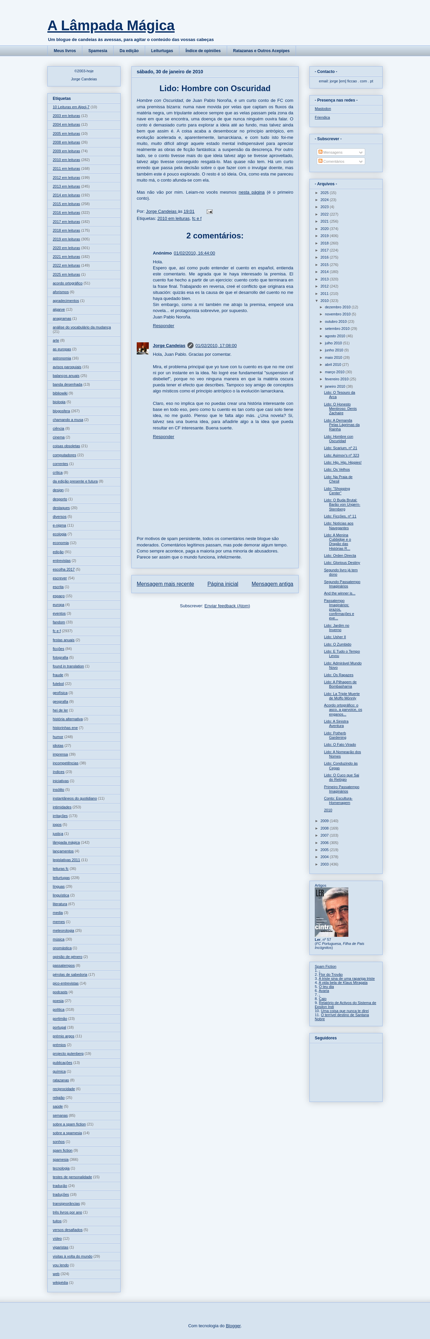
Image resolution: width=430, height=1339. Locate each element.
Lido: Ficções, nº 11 (340, 516)
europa (58, 605)
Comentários (331, 161)
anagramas (62, 318)
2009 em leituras (66, 151)
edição (58, 552)
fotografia (60, 657)
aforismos (61, 292)
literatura (60, 904)
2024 (325, 200)
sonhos (58, 1142)
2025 (325, 193)
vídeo (57, 1238)
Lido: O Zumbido (337, 644)
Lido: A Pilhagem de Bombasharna (340, 684)
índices (58, 772)
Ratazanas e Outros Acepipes (261, 50)
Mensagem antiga (272, 584)
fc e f (197, 218)
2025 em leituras (66, 274)
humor (58, 737)
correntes (60, 464)
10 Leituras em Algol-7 (71, 107)
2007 (325, 835)
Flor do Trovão (331, 974)
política (58, 1009)
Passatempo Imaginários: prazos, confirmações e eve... (339, 609)
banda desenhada (67, 384)
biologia (59, 402)
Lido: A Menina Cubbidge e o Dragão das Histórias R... (337, 541)
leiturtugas (61, 878)
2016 (325, 257)
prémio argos (63, 1036)
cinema (58, 437)
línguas (58, 886)
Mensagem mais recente (165, 584)
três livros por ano (67, 1212)
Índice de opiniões (203, 50)
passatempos (64, 965)
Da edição (129, 50)
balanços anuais (66, 376)
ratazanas (61, 1080)
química (59, 1071)
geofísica (60, 693)
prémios (59, 1045)
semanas (60, 1115)
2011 (325, 294)
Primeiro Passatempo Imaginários (341, 789)
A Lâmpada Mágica (111, 25)
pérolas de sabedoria (70, 974)
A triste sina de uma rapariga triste (347, 979)
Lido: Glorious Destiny (342, 563)
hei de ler (60, 710)
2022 (325, 214)
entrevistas (62, 561)
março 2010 (335, 372)
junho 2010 (334, 350)
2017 (325, 250)
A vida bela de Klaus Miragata (343, 983)
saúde (58, 1106)
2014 (325, 272)
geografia (60, 701)
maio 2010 (334, 357)
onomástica (62, 948)
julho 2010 (334, 343)
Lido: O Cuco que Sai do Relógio (341, 777)
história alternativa (68, 719)
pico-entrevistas (66, 983)
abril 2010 (333, 364)
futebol (58, 684)
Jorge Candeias (169, 345)
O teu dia (326, 987)
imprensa (60, 754)
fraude (58, 675)
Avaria (324, 991)
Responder (163, 325)
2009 (325, 821)
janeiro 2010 (335, 386)
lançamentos (63, 851)
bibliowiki (60, 393)
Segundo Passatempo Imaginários (342, 584)
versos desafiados (68, 1230)
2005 (325, 850)
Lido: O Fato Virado (340, 744)
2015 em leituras (66, 204)
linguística (61, 895)
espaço (58, 596)
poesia (58, 1001)
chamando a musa (68, 420)
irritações (60, 816)
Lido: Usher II (335, 637)
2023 (325, 207)
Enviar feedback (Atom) (227, 605)
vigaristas (60, 1247)
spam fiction (63, 1150)
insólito (58, 790)
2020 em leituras (66, 248)
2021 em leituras (66, 257)
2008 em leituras (66, 142)
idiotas (58, 745)
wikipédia (60, 1282)
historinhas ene (65, 728)
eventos (59, 613)
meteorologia (63, 930)
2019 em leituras (66, 239)
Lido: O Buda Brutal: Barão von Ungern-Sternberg (342, 504)
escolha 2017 (64, 569)
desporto (60, 499)
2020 (325, 229)
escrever (60, 578)
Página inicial (222, 584)
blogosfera (61, 411)
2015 (325, 265)
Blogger (233, 1325)
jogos (57, 824)
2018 (325, 243)
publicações (62, 1063)
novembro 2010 (338, 314)
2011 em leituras (66, 168)
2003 (325, 864)
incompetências (65, 763)
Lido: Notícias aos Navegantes (338, 525)
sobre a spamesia (67, 1133)
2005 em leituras (66, 133)
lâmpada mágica (66, 842)
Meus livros (65, 50)
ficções (58, 649)
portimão (60, 1019)
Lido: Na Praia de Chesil (338, 479)
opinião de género (67, 957)
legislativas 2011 (66, 860)
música (58, 939)
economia (61, 543)
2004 (325, 857)
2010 (325, 301)
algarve (59, 309)
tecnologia (61, 1168)
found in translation (68, 666)
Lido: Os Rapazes (338, 675)
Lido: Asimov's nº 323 (341, 455)
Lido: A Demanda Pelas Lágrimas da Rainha (341, 424)
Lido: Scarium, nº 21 (340, 448)
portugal (59, 1027)
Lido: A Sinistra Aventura (336, 723)
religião (58, 1098)
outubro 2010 (336, 321)
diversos (60, 516)
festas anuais (64, 640)
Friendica (322, 117)
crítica (57, 472)
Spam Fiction (325, 966)
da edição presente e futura (75, 481)
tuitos (57, 1221)
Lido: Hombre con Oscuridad (338, 438)
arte (56, 340)
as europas (62, 349)
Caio (323, 999)
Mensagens (330, 152)
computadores (64, 455)
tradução (60, 1186)
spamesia (61, 1159)
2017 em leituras (66, 222)
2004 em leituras (66, 124)
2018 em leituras (66, 230)
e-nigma (59, 525)
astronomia (62, 358)
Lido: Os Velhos (337, 469)
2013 (325, 279)
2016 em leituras (66, 213)
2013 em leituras (66, 186)
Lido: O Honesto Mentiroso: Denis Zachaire (340, 408)
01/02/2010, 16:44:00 (194, 253)
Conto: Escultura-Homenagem (338, 800)
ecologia (60, 534)
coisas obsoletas (66, 446)
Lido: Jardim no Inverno (336, 627)
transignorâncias (66, 1203)
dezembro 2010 (338, 307)
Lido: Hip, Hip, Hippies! (342, 462)
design (58, 490)
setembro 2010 (337, 329)
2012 (325, 286)
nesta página (251, 192)
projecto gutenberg (68, 1053)
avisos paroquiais (67, 367)
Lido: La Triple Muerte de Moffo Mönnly (341, 696)
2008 (325, 828)
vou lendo (61, 1265)
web (56, 1274)
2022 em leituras (66, 265)
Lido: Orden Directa (340, 555)
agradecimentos (66, 301)
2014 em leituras (66, 195)
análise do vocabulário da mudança (82, 327)
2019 (325, 236)
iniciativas (61, 781)
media (58, 913)
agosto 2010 (335, 336)
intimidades (62, 807)
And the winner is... (339, 593)
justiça (58, 834)
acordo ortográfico (68, 283)
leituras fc (61, 869)
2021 (325, 221)
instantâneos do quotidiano (75, 798)
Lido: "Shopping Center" (337, 491)
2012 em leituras (66, 178)
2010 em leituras (173, 218)
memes (59, 922)
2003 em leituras (66, 116)
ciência (58, 428)
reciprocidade (64, 1089)
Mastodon (323, 109)
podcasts (60, 992)
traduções (61, 1194)
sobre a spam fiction (69, 1124)
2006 (325, 843)
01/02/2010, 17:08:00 (216, 345)
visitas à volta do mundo (72, 1256)
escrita (58, 587)
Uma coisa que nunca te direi (345, 1011)
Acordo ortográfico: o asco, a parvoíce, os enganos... (343, 709)
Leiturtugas (162, 50)
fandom (59, 622)
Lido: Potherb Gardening (335, 735)
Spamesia (97, 50)
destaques (61, 508)
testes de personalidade (72, 1177)
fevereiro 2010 (337, 379)
